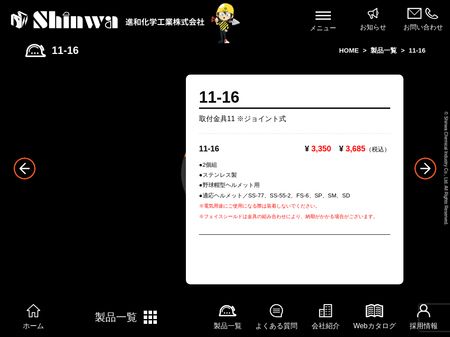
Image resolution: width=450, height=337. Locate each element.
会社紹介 (326, 317)
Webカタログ (374, 317)
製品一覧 (127, 317)
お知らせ (373, 19)
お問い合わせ (423, 19)
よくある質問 (276, 317)
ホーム (33, 317)
